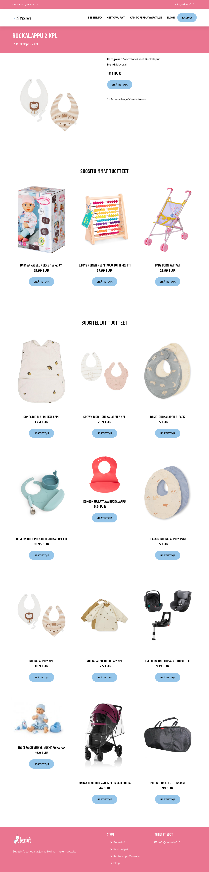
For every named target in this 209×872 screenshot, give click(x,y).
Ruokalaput (152, 59)
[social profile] (37, 4)
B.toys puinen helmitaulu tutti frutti (105, 265)
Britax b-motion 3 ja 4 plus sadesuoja (105, 783)
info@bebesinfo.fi (184, 4)
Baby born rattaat (167, 265)
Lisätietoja (119, 84)
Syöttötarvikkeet (133, 59)
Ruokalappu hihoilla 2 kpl (104, 661)
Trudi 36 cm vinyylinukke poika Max (41, 747)
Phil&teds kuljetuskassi (167, 783)
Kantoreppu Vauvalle (146, 17)
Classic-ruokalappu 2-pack (168, 539)
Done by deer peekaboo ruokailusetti (41, 539)
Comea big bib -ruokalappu (41, 417)
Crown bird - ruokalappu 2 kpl (104, 417)
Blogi (171, 17)
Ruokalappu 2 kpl (41, 661)
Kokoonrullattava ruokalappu (104, 501)
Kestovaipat (116, 17)
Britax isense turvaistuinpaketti (167, 661)
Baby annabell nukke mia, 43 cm (41, 265)
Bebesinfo (95, 17)
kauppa (187, 17)
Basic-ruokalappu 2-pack (167, 417)
